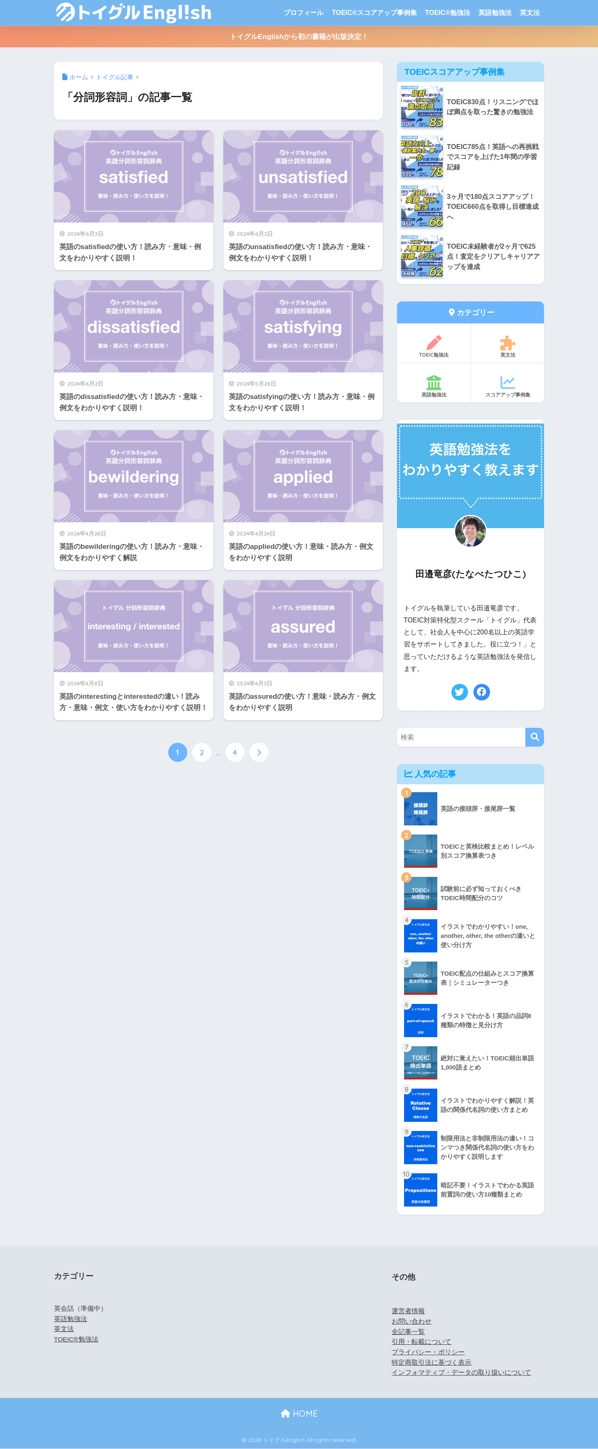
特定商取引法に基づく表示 (431, 1362)
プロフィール (304, 12)
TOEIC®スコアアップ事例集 (374, 12)
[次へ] (259, 752)
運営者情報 (408, 1311)
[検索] (534, 737)
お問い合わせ (411, 1321)
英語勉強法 (495, 12)
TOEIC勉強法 (434, 347)
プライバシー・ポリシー (428, 1352)
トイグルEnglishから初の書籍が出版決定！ (299, 37)
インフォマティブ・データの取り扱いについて (461, 1372)
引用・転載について (421, 1342)
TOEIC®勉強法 (447, 12)
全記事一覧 (408, 1331)
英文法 (530, 12)
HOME (299, 1413)
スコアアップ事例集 (507, 387)
